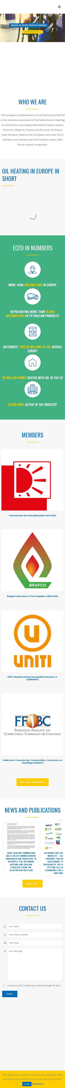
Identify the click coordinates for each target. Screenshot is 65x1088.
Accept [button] (27, 1084)
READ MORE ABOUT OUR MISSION (32, 31)
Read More (37, 1083)
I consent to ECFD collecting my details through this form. (34, 985)
